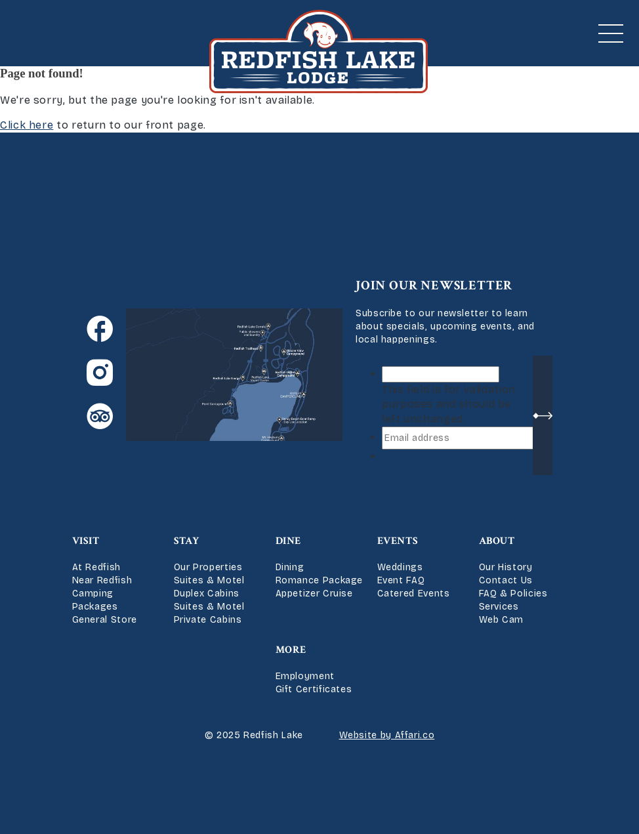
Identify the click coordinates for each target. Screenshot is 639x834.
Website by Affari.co (387, 735)
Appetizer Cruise (314, 593)
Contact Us (506, 580)
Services (499, 606)
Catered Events (413, 593)
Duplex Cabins (206, 593)
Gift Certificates (314, 689)
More (291, 650)
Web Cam (501, 619)
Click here (26, 125)
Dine (289, 541)
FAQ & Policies (513, 593)
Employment (305, 676)
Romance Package (319, 580)
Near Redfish (102, 580)
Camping (92, 593)
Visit (86, 541)
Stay (187, 541)
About (497, 541)
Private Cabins (208, 619)
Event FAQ (401, 580)
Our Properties (208, 567)
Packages (95, 606)
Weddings (400, 567)
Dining (290, 567)
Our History (506, 567)
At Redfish (96, 567)
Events (398, 541)
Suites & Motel (209, 580)
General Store (104, 619)
